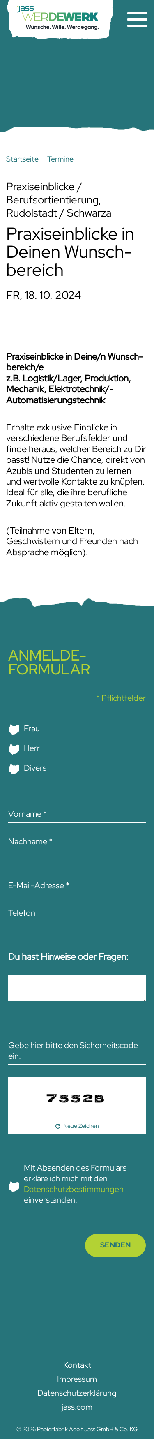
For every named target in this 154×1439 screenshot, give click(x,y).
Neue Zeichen (81, 1125)
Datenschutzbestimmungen (74, 1189)
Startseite (22, 159)
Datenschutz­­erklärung (77, 1393)
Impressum (77, 1379)
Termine (60, 159)
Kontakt (77, 1365)
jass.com (77, 1407)
